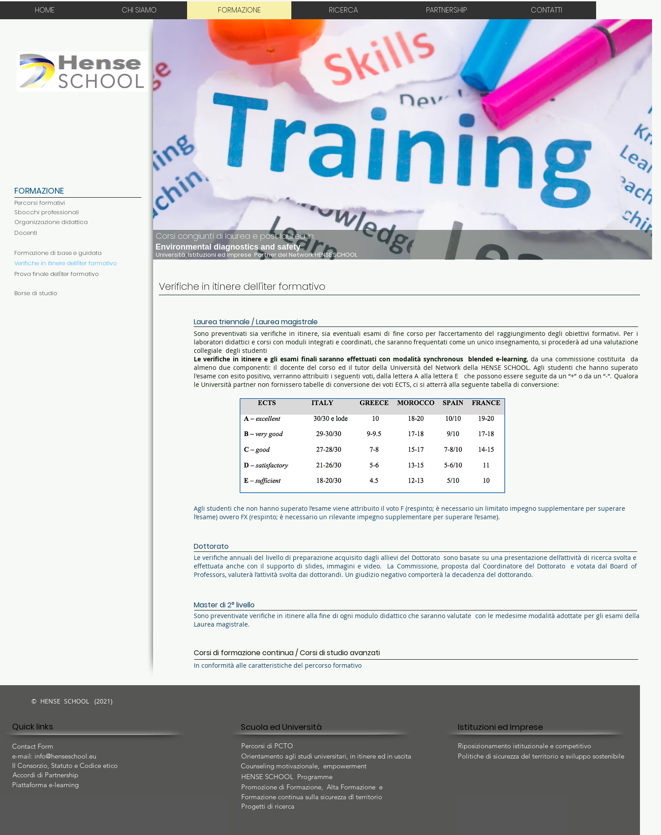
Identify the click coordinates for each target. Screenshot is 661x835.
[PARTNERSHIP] (446, 10)
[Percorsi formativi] (39, 203)
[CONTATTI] (546, 10)
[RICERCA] (343, 10)
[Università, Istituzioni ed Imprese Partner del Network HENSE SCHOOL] (282, 255)
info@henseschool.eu (65, 756)
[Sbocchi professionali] (46, 212)
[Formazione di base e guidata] (58, 253)
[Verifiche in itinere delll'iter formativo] (65, 263)
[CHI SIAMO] (139, 10)
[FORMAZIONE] (239, 10)
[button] (402, 139)
